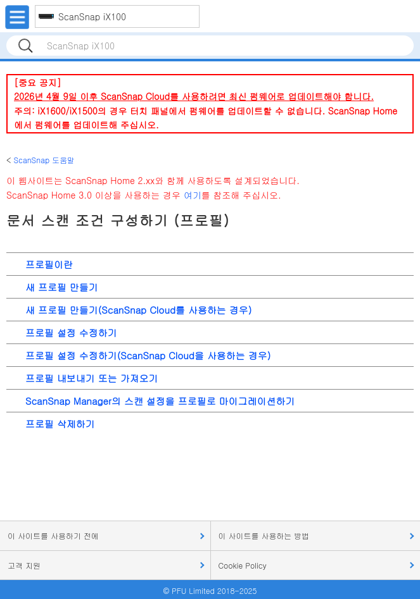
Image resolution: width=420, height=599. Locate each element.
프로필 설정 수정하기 (71, 332)
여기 (192, 194)
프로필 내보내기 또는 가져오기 (91, 378)
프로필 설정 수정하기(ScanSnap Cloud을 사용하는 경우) (147, 355)
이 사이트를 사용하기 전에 (53, 535)
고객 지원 (24, 565)
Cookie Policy (243, 565)
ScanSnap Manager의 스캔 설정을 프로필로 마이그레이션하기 (160, 400)
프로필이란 (49, 264)
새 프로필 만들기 (61, 286)
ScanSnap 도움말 (44, 159)
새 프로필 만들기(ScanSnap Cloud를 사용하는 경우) (138, 309)
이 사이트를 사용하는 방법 (264, 535)
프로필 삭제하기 (60, 423)
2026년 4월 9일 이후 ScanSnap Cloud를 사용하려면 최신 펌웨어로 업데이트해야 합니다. (194, 96)
